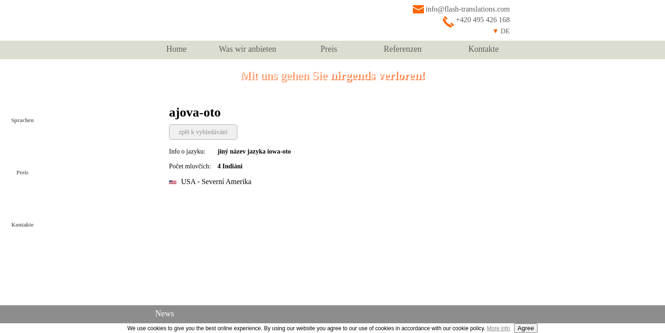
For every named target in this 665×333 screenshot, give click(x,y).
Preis (328, 49)
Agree (526, 328)
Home (176, 49)
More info (498, 328)
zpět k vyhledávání (203, 132)
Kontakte (483, 49)
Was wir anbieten (248, 49)
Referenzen (403, 49)
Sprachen (22, 120)
